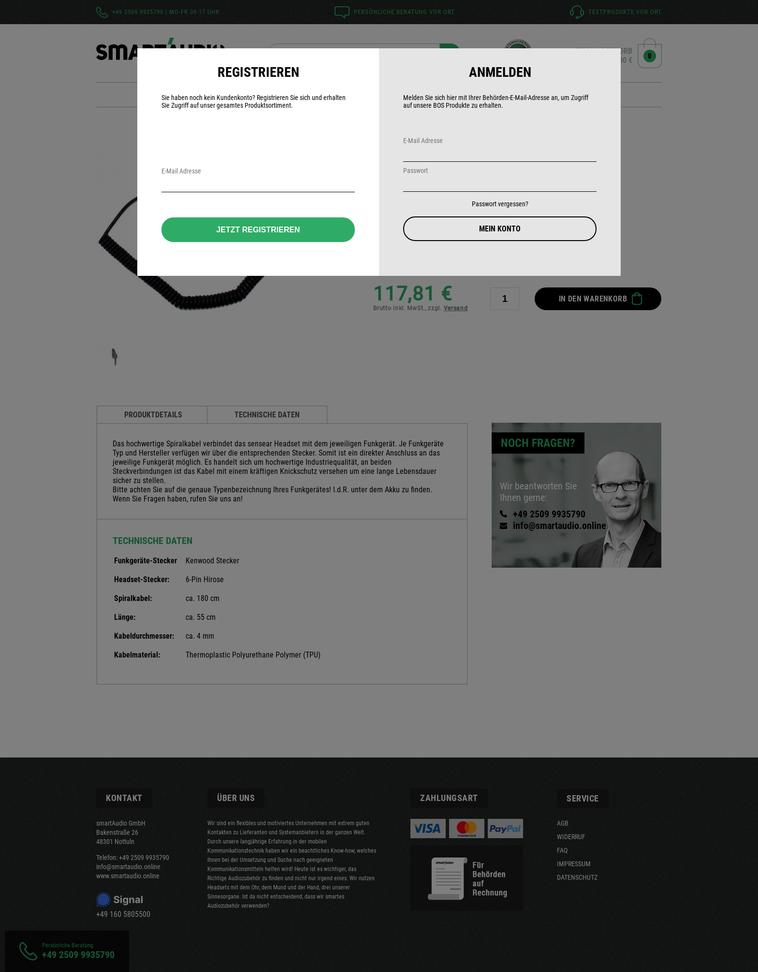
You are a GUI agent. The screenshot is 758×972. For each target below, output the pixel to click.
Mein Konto (500, 228)
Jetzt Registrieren (258, 230)
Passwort (415, 170)
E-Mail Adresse (423, 140)
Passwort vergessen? (500, 204)
